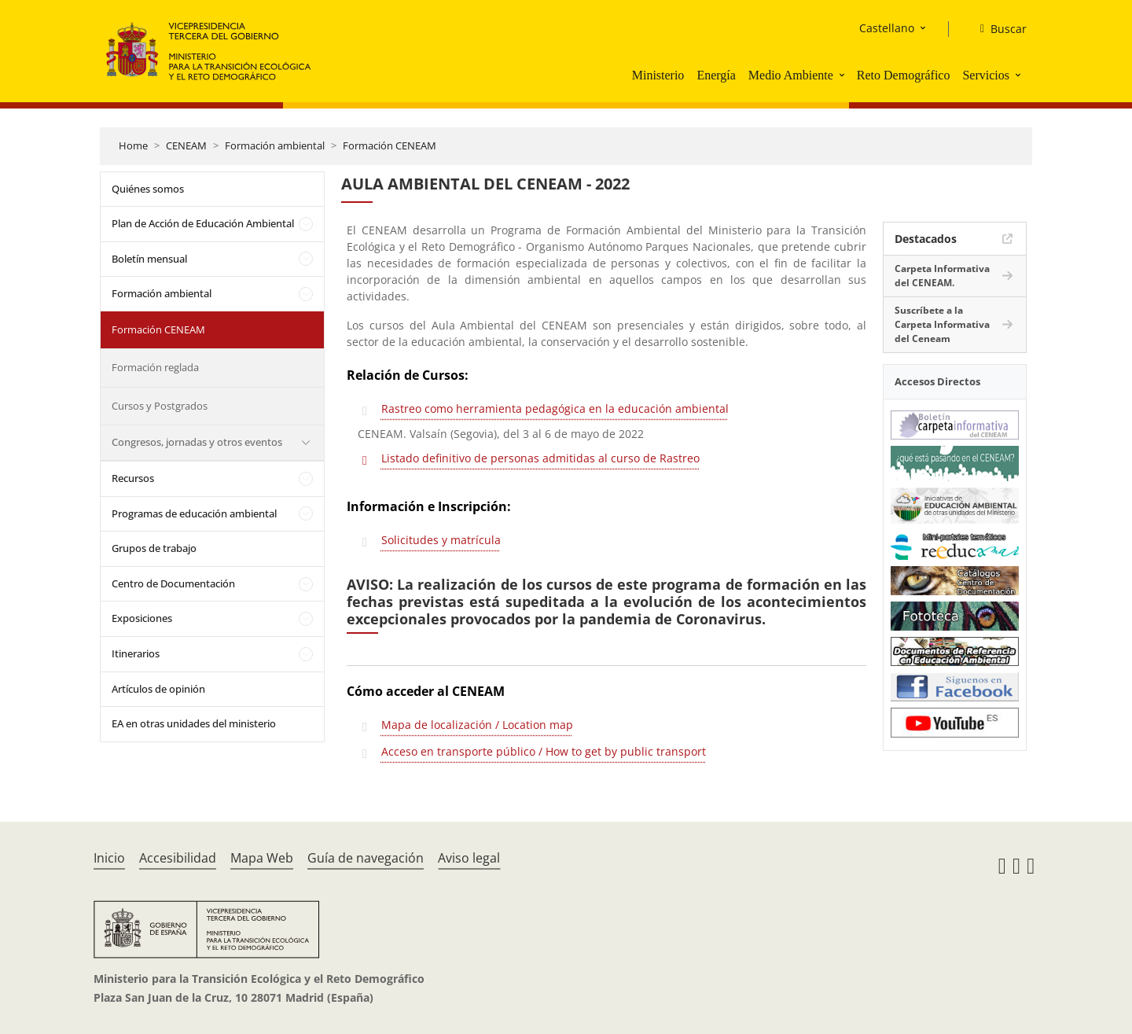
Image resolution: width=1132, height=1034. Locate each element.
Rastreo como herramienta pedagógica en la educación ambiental (555, 408)
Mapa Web (261, 858)
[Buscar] (997, 29)
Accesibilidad (177, 858)
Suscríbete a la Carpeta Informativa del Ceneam (942, 324)
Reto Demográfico (903, 75)
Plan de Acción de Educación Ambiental (203, 223)
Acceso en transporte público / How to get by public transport (543, 751)
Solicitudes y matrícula (441, 539)
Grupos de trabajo (154, 548)
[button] (843, 75)
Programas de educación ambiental (194, 513)
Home (133, 145)
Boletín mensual (149, 259)
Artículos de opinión (158, 689)
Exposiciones (142, 618)
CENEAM (186, 145)
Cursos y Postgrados (160, 406)
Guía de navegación (365, 858)
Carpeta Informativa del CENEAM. (942, 275)
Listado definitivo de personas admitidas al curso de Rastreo (540, 458)
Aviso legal (469, 858)
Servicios (985, 75)
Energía (715, 75)
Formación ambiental (275, 145)
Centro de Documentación (173, 583)
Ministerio (658, 75)
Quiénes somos (148, 189)
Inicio (109, 858)
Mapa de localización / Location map (477, 724)
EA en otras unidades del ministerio (194, 723)
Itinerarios (136, 653)
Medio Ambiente (790, 75)
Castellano (886, 27)
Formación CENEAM (389, 145)
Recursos (133, 478)
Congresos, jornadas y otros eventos (197, 442)
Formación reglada (155, 367)
